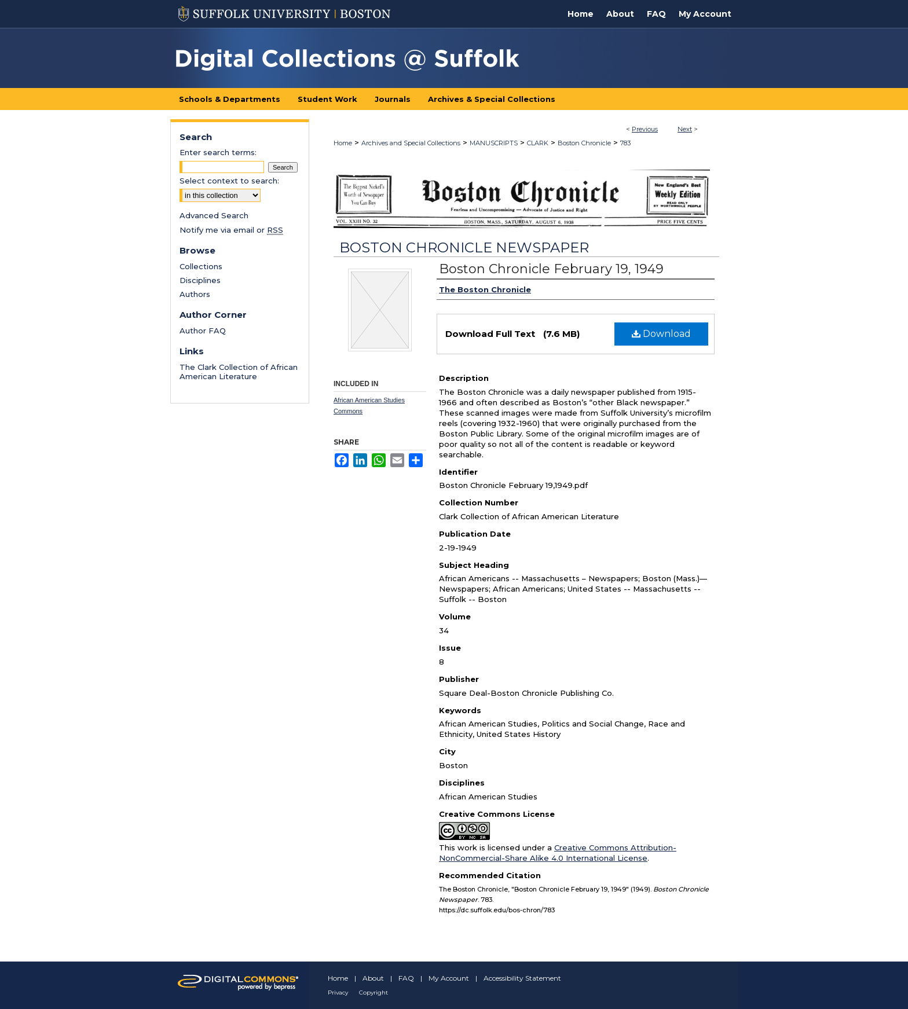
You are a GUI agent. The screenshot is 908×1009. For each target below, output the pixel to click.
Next (685, 129)
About (373, 978)
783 (625, 143)
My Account (449, 978)
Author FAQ (203, 330)
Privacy (338, 992)
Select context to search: (229, 180)
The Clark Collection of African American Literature (239, 371)
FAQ (406, 978)
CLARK (537, 143)
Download (661, 333)
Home (343, 143)
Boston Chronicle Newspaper (464, 247)
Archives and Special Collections (410, 143)
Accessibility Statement (522, 978)
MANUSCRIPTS (494, 143)
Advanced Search (214, 215)
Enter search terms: (218, 152)
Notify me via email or (231, 229)
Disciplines (200, 280)
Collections (201, 266)
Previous (645, 129)
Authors (195, 294)
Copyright (373, 992)
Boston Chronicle (584, 143)
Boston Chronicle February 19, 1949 (551, 269)
